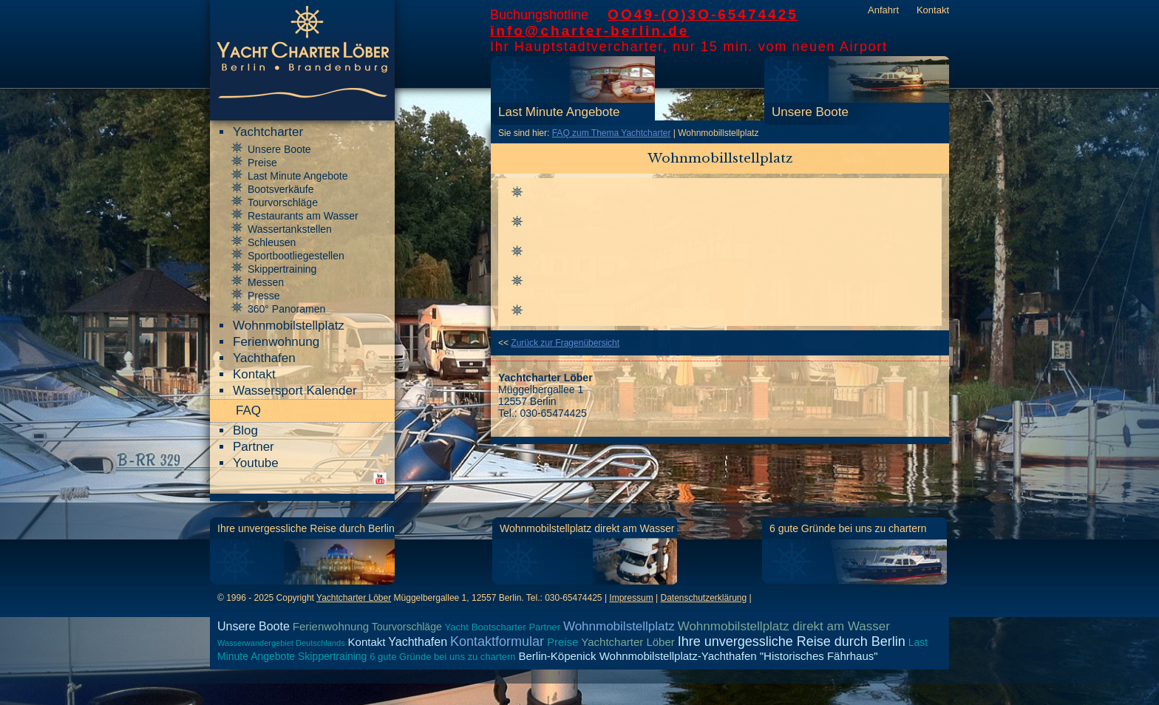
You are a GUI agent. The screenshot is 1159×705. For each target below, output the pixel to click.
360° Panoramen (286, 309)
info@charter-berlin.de (589, 30)
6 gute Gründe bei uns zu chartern (847, 528)
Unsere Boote (810, 112)
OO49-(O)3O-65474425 (703, 14)
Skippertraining (282, 269)
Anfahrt (883, 10)
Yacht (457, 627)
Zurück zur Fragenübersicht (565, 343)
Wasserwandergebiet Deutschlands (281, 642)
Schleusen (272, 242)
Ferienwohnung (276, 342)
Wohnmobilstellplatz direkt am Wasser (587, 528)
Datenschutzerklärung (703, 598)
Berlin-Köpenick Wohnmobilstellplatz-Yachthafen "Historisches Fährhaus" (697, 656)
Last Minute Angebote (558, 112)
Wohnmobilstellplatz (288, 326)
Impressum (631, 598)
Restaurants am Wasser (303, 216)
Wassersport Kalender (295, 391)
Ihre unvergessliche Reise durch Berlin (306, 528)
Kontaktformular (497, 641)
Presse (264, 296)
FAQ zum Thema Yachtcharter (611, 133)
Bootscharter (499, 627)
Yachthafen (264, 358)
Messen (266, 282)
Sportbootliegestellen (296, 256)
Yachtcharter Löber (353, 598)
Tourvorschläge (283, 202)
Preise (262, 162)
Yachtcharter (268, 132)
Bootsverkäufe (281, 189)
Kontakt (933, 10)
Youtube (256, 463)
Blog (245, 430)
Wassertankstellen (290, 229)
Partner (253, 447)
